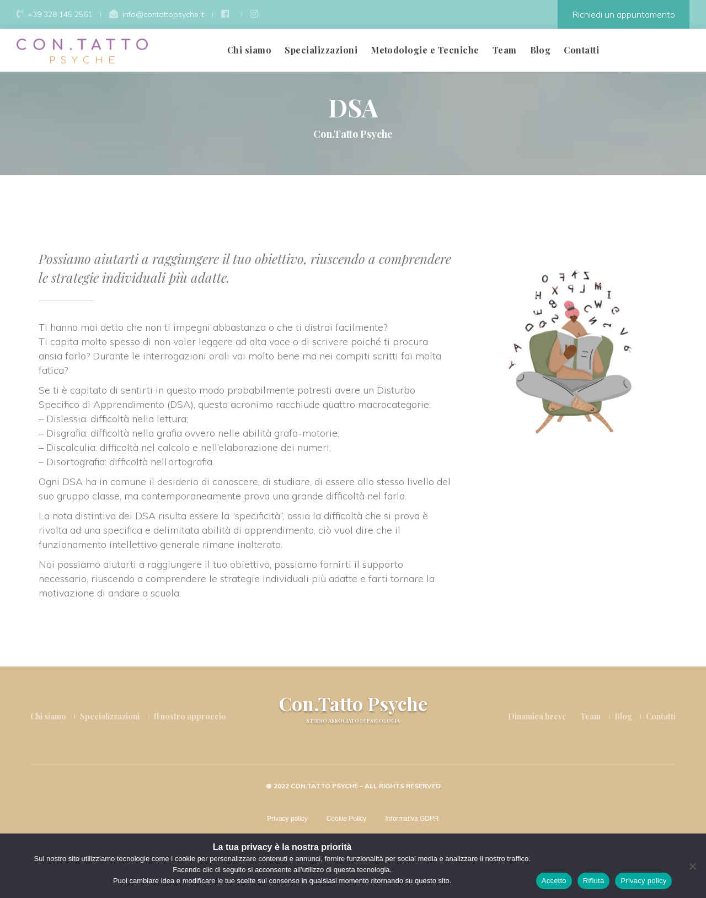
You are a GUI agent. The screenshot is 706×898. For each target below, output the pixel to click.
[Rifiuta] (692, 866)
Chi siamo (249, 50)
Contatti (581, 50)
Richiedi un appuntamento (623, 14)
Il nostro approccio (189, 716)
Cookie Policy (347, 818)
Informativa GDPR (411, 818)
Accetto (554, 881)
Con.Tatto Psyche (353, 708)
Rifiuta (594, 881)
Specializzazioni (321, 50)
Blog (540, 50)
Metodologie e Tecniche (425, 50)
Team (505, 50)
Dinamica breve (537, 716)
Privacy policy (287, 818)
